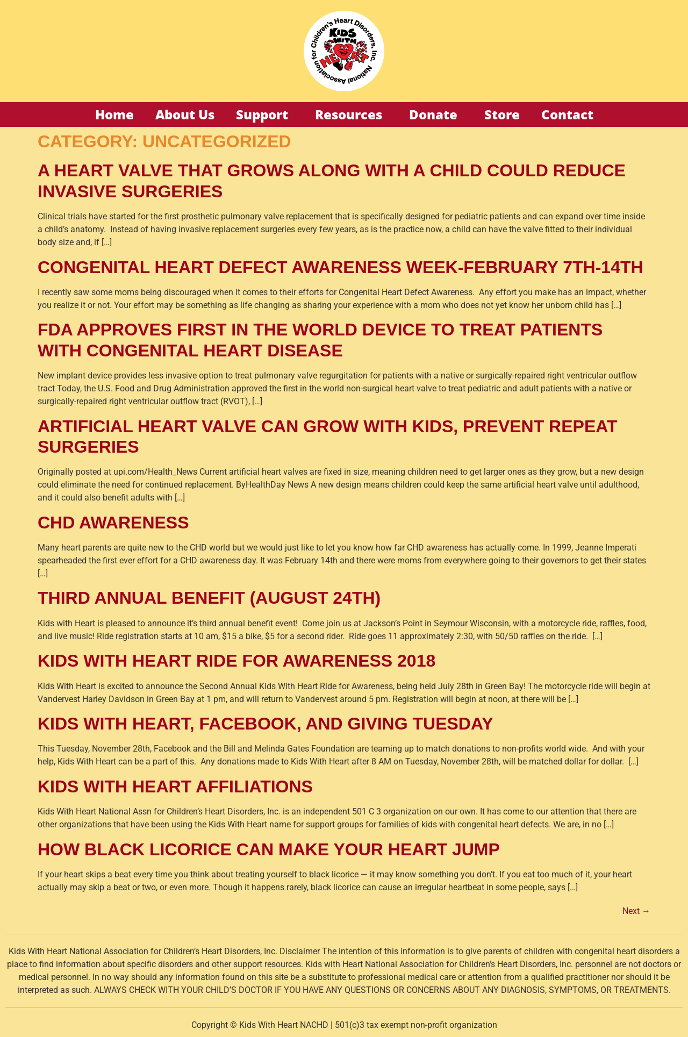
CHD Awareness (113, 522)
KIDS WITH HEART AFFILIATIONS (175, 786)
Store (502, 114)
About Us (184, 114)
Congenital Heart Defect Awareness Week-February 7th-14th (340, 267)
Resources (351, 114)
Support (264, 114)
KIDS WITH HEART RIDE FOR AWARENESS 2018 (236, 660)
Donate (436, 114)
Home (114, 114)
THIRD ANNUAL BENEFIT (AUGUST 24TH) (209, 597)
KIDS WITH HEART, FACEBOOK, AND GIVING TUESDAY (265, 723)
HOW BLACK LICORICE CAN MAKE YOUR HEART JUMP (269, 849)
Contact (567, 114)
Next (636, 911)
